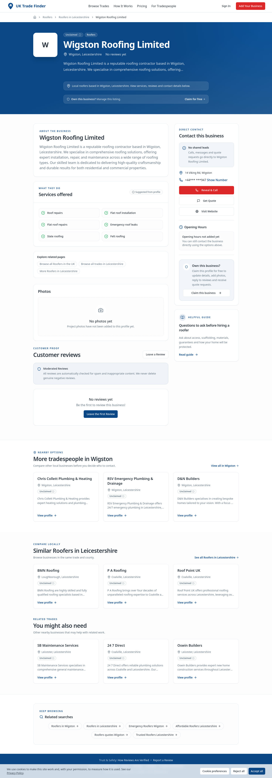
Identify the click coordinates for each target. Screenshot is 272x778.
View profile (47, 512)
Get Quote (206, 200)
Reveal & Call (206, 190)
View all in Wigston (225, 462)
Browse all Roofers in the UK (57, 264)
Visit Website (207, 211)
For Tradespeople (163, 6)
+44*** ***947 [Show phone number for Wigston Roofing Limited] (206, 180)
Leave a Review (155, 354)
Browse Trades (98, 6)
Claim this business (206, 293)
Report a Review (163, 760)
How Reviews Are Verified (133, 760)
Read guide (188, 354)
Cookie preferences (214, 771)
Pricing (142, 6)
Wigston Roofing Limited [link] (111, 17)
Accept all (257, 771)
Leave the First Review (101, 414)
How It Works (123, 6)
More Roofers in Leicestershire (58, 271)
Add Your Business (250, 6)
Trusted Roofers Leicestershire (156, 735)
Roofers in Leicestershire (74, 17)
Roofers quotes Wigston (111, 735)
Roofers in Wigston (65, 726)
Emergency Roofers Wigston (148, 726)
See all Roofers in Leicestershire (217, 555)
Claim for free (195, 99)
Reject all (239, 771)
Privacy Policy (15, 773)
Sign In (226, 6)
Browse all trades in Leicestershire (102, 264)
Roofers (47, 17)
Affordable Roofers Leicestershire (198, 726)
